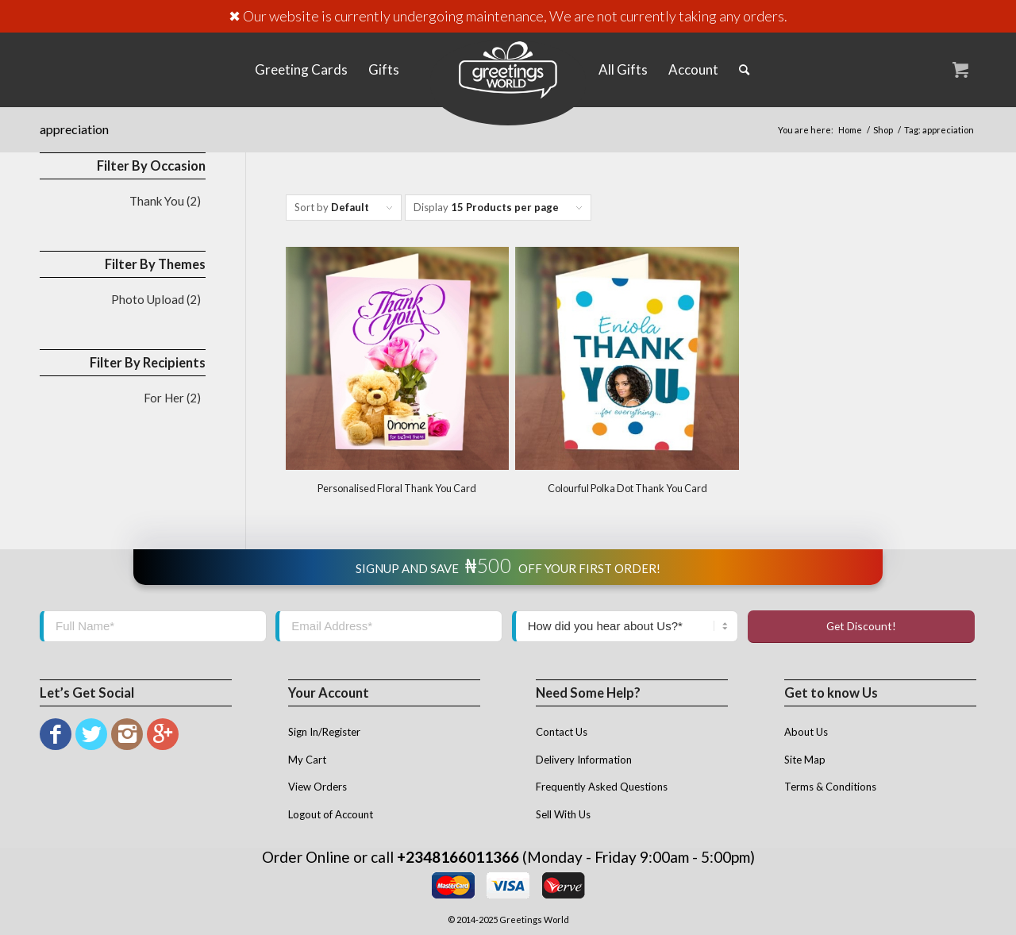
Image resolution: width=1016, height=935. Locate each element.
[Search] (744, 69)
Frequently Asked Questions (602, 786)
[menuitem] (301, 69)
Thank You (156, 201)
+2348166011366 (458, 857)
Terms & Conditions (830, 786)
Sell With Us (563, 814)
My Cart (307, 759)
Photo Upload (147, 299)
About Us (806, 731)
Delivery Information (584, 759)
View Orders (317, 786)
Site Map (805, 759)
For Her (164, 398)
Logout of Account (330, 814)
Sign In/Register (324, 731)
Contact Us (561, 731)
